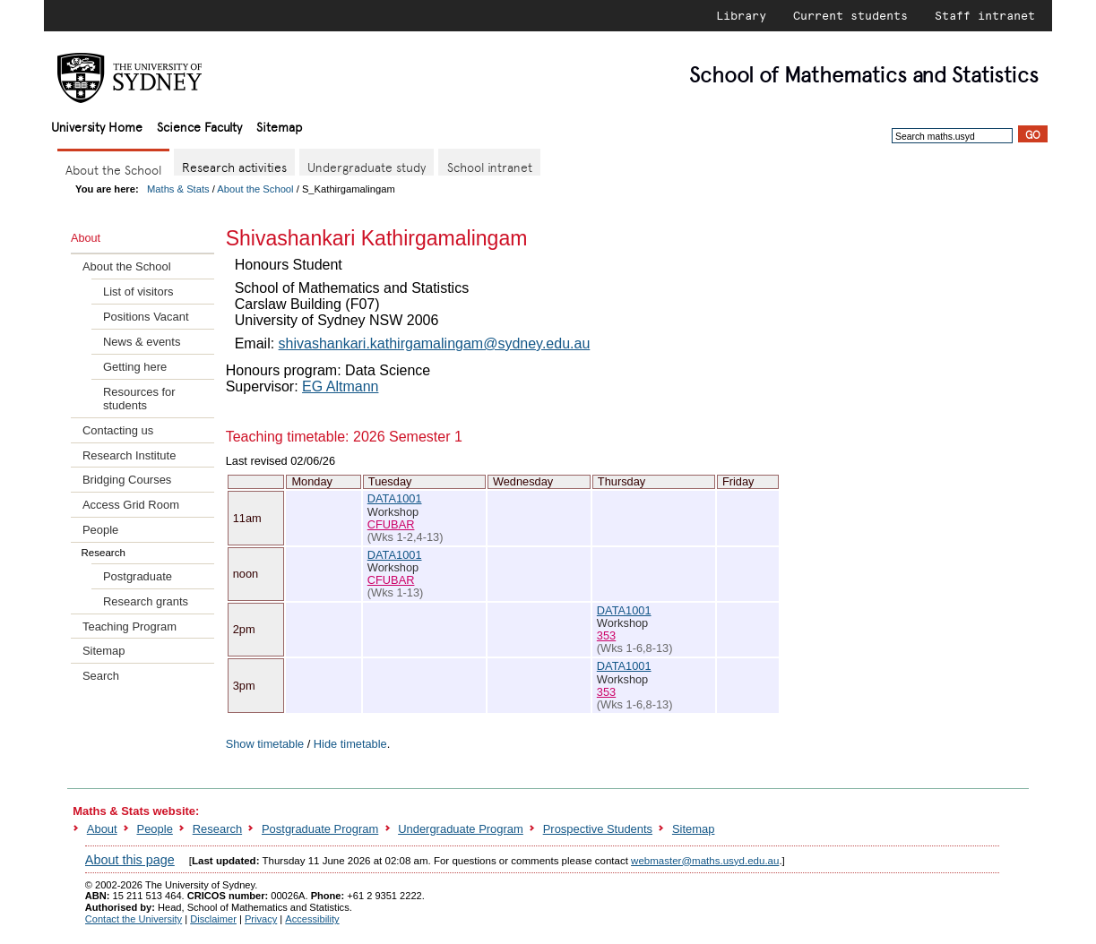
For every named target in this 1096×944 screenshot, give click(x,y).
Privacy (261, 919)
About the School (255, 189)
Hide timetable (350, 744)
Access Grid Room (130, 504)
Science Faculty (199, 125)
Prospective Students (597, 829)
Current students (850, 15)
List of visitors (138, 291)
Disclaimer (213, 919)
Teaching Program (129, 626)
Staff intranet (985, 15)
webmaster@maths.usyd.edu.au (705, 860)
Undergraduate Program (460, 829)
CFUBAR (391, 524)
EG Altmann (340, 386)
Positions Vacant (146, 316)
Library (741, 15)
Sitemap (279, 125)
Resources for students (139, 398)
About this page (130, 860)
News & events (141, 341)
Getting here (135, 366)
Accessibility (312, 919)
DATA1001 (394, 498)
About (102, 829)
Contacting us (117, 430)
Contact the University (133, 919)
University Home (96, 125)
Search (100, 675)
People (100, 529)
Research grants (145, 601)
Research (217, 829)
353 (606, 635)
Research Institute (129, 455)
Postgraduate (137, 576)
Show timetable (265, 744)
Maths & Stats (178, 189)
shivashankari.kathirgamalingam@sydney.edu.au (435, 343)
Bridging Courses (126, 479)
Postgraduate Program (320, 829)
